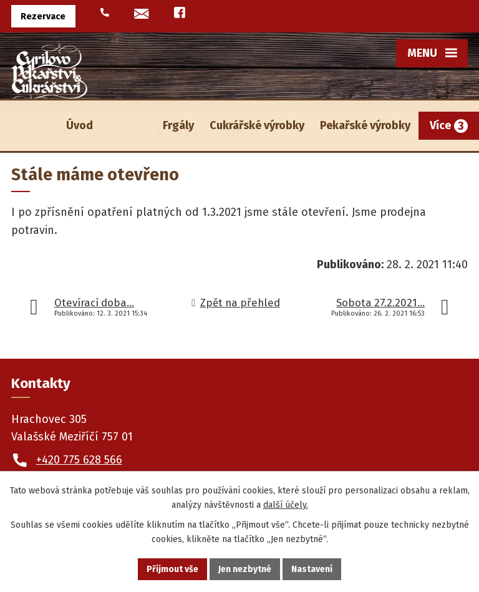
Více (440, 125)
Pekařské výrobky (365, 125)
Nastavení (311, 569)
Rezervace (43, 16)
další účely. (285, 505)
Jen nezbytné (244, 569)
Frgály (178, 125)
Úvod (79, 125)
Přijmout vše (172, 569)
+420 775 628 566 (79, 460)
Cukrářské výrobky (257, 125)
